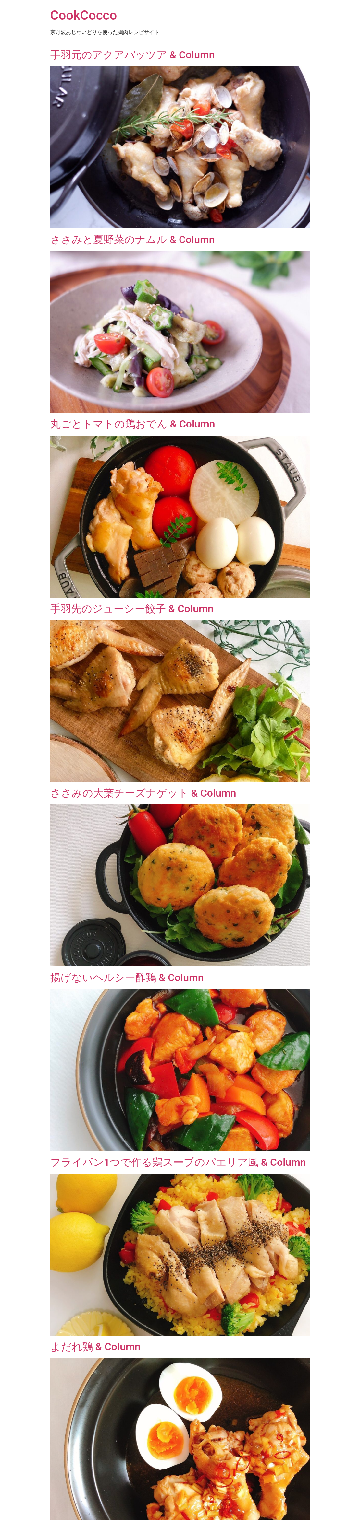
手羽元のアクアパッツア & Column (132, 55)
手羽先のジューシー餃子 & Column (132, 609)
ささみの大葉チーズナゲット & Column (143, 793)
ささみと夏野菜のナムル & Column (132, 239)
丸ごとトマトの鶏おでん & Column (132, 424)
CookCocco (83, 15)
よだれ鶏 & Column (95, 1346)
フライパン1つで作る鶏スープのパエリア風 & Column (178, 1162)
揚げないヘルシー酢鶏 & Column (127, 977)
